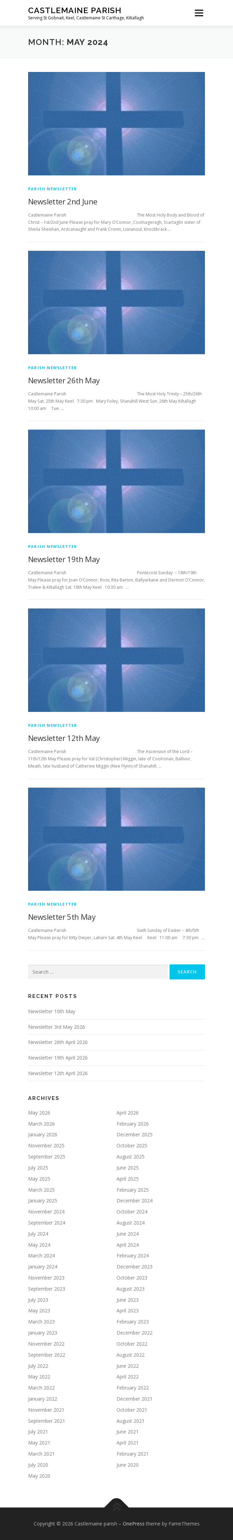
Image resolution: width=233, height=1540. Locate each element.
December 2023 (134, 1266)
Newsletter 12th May (64, 738)
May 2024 (39, 1244)
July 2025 (38, 1167)
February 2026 (132, 1123)
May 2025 (39, 1178)
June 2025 (127, 1167)
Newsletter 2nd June (62, 201)
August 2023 (130, 1288)
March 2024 (41, 1255)
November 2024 (46, 1211)
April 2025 (127, 1178)
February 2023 (132, 1321)
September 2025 (46, 1156)
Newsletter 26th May (64, 380)
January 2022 (42, 1398)
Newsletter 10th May (51, 1011)
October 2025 (131, 1145)
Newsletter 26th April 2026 (58, 1042)
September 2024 (46, 1222)
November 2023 (46, 1277)
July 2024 (38, 1233)
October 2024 (131, 1211)
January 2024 (42, 1266)
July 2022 (38, 1366)
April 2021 (127, 1442)
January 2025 (42, 1200)
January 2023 (42, 1332)
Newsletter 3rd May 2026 (56, 1027)
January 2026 (42, 1134)
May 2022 (39, 1376)
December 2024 (134, 1200)
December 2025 (134, 1134)
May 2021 (39, 1442)
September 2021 (46, 1421)
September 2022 (46, 1354)
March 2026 (41, 1123)
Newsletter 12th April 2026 (58, 1073)
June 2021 (127, 1431)
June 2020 (127, 1464)
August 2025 (130, 1156)
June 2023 (127, 1299)
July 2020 (38, 1464)
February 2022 (132, 1387)
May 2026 (39, 1112)
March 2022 (41, 1387)
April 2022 (127, 1376)
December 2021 (134, 1398)
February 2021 (132, 1453)
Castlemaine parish (74, 10)
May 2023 (39, 1310)
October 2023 (131, 1277)
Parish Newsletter (52, 188)
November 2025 (46, 1145)
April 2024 (127, 1244)
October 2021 (131, 1409)
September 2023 (46, 1288)
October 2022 (131, 1343)
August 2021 (130, 1421)
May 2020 (39, 1476)
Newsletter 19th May (64, 559)
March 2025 (41, 1189)
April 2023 (127, 1310)
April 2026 (127, 1112)
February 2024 (132, 1255)
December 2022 (134, 1332)
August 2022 (130, 1354)
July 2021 (38, 1431)
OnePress (134, 1523)
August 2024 (130, 1222)
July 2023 (38, 1299)
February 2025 (132, 1189)
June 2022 (127, 1366)
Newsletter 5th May (61, 916)
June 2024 (127, 1233)
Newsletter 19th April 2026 (58, 1057)
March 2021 (41, 1453)
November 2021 (46, 1409)
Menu (198, 13)
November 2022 (46, 1343)
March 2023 (41, 1321)
